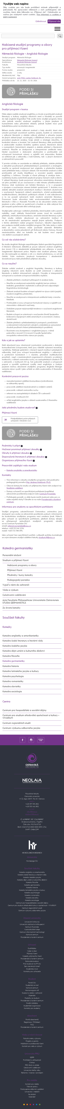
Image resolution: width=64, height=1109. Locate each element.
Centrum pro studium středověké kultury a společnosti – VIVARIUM (32, 905)
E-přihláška (32, 948)
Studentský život (32, 969)
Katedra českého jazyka (15, 646)
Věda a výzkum (10, 590)
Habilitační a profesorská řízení (32, 1043)
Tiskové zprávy (32, 1086)
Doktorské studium (32, 961)
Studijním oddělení (15, 488)
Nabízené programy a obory (22, 565)
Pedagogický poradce (18, 580)
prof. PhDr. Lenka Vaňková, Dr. (29, 78)
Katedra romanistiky (13, 681)
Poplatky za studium (32, 998)
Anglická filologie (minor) (27, 62)
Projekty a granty (32, 1041)
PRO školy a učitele (32, 1065)
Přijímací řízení (14, 570)
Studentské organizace (32, 1006)
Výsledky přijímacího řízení (32, 956)
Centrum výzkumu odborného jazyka (21, 728)
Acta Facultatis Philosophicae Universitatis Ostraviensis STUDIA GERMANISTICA (31, 601)
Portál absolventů (32, 1019)
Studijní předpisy (32, 1003)
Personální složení (12, 555)
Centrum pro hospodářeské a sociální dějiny (32, 903)
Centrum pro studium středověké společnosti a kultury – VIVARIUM (31, 716)
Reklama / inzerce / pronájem (32, 1073)
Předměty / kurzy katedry (20, 575)
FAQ (32, 1025)
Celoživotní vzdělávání (14, 595)
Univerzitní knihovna (32, 922)
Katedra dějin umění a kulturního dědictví (24, 651)
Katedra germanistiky (18, 548)
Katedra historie (11, 666)
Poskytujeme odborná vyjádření (32, 1089)
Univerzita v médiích (32, 1092)
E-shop (32, 1062)
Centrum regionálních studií (17, 723)
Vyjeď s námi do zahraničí (16, 585)
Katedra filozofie (11, 656)
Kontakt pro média (32, 1084)
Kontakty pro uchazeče (32, 971)
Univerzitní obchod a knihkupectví (32, 924)
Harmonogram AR (32, 990)
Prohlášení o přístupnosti (32, 1060)
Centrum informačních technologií (32, 932)
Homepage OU (32, 861)
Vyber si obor (32, 951)
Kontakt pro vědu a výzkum (32, 1046)
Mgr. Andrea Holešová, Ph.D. (38, 482)
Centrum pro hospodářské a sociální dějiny (24, 710)
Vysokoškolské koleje (32, 929)
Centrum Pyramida (47, 494)
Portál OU (32, 983)
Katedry (7, 627)
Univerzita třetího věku (32, 1070)
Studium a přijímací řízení (15, 560)
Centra (6, 701)
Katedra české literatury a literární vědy (23, 641)
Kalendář (32, 1097)
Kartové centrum (32, 934)
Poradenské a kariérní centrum (32, 937)
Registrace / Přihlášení (32, 1022)
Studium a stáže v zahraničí (32, 993)
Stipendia (32, 995)
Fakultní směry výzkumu (32, 1038)
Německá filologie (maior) (27, 60)
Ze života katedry (11, 608)
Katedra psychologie (13, 676)
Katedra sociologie (12, 692)
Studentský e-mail (32, 985)
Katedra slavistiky (12, 686)
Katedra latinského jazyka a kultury (21, 671)
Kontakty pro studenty (32, 1008)
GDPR (32, 1057)
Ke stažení (32, 1094)
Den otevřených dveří (32, 966)
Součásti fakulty (14, 617)
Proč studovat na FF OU (32, 964)
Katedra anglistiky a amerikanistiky (22, 470)
